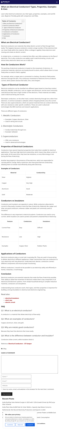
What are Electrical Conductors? (12, 23)
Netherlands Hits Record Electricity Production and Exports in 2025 (23, 410)
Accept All (30, 424)
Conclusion (6, 36)
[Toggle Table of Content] (22, 21)
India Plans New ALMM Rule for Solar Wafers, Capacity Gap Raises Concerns (26, 407)
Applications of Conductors (11, 34)
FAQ (4, 38)
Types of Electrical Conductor (12, 27)
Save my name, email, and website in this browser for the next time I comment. (28, 389)
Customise (10, 424)
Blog (4, 349)
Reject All (20, 424)
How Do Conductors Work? (11, 25)
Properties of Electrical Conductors (13, 30)
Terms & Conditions (39, 423)
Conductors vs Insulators (10, 32)
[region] (20, 420)
